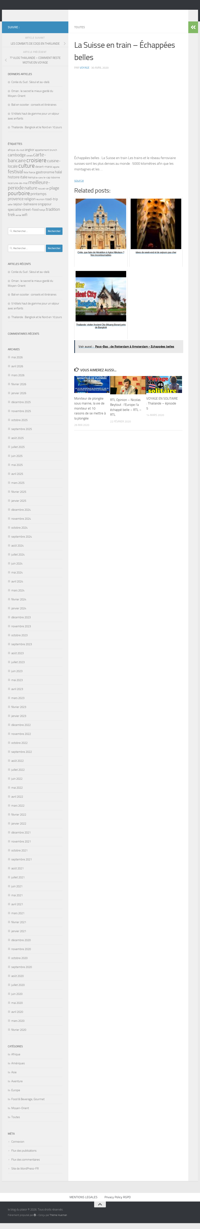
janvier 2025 (18, 506)
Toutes (79, 33)
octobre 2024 (19, 533)
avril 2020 (17, 1017)
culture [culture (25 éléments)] (26, 171)
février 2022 (18, 820)
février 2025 (18, 497)
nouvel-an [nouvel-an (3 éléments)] (43, 194)
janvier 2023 (18, 722)
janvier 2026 (18, 399)
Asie (14, 1078)
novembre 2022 (21, 739)
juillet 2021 (18, 883)
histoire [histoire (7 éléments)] (14, 183)
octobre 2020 (19, 964)
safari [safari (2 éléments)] (10, 210)
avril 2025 (17, 479)
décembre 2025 (21, 408)
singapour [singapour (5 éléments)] (45, 210)
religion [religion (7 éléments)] (30, 205)
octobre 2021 (19, 856)
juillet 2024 (18, 560)
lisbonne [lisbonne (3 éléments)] (55, 183)
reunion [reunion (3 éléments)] (40, 205)
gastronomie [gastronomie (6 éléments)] (45, 178)
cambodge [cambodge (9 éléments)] (17, 160)
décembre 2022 (21, 731)
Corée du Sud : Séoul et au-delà (30, 88)
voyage (84, 73)
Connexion (17, 1147)
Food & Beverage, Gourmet (28, 1105)
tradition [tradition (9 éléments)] (53, 215)
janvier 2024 (18, 614)
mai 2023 (17, 686)
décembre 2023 (21, 623)
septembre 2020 (21, 973)
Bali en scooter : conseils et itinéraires (33, 110)
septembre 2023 (21, 650)
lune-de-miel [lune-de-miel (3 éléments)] (20, 189)
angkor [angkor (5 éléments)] (29, 155)
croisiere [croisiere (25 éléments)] (36, 166)
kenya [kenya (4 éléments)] (31, 183)
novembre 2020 (21, 955)
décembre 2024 (21, 515)
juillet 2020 (18, 991)
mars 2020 (17, 1026)
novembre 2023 (21, 632)
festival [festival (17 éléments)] (15, 177)
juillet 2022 (18, 775)
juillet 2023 (18, 668)
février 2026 (18, 390)
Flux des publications (24, 1156)
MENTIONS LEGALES (83, 1203)
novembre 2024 (21, 524)
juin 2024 (16, 569)
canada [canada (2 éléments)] (29, 161)
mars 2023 (17, 704)
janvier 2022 (18, 829)
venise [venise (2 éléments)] (18, 221)
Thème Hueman (58, 1220)
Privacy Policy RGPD (117, 1203)
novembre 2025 (21, 417)
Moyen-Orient (20, 1114)
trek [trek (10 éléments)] (11, 220)
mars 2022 (17, 811)
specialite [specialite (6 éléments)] (14, 215)
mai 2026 (17, 363)
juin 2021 (16, 892)
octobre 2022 (19, 748)
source (79, 186)
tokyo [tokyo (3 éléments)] (42, 215)
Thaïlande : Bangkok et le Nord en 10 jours (36, 133)
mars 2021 (17, 919)
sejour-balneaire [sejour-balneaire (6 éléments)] (25, 210)
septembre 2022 (21, 757)
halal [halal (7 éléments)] (58, 178)
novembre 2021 (21, 847)
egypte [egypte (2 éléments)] (56, 173)
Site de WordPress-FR (25, 1174)
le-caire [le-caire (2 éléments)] (39, 183)
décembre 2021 (21, 838)
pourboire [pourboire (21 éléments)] (19, 199)
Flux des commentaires (25, 1165)
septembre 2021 (21, 865)
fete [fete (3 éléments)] (26, 178)
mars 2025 (17, 488)
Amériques (18, 1069)
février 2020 (18, 1035)
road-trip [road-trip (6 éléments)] (51, 205)
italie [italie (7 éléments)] (24, 183)
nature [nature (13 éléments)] (30, 193)
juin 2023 (16, 677)
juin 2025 (16, 462)
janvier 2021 (18, 937)
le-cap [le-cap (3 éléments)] (46, 183)
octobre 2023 (19, 641)
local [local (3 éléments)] (10, 189)
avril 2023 (17, 695)
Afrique (15, 1060)
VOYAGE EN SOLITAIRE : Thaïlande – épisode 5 (162, 409)
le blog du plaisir (35, 13)
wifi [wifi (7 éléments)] (24, 220)
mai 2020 (17, 1008)
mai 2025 (17, 470)
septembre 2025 (21, 435)
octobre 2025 (19, 426)
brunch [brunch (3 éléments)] (53, 155)
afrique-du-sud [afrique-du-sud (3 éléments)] (16, 155)
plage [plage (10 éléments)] (54, 193)
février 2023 (18, 713)
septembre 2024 (21, 542)
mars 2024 (17, 596)
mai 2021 (17, 901)
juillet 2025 (18, 453)
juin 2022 (16, 784)
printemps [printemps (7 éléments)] (38, 199)
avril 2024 (17, 587)
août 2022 (17, 766)
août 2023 (17, 659)
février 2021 (18, 928)
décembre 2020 (21, 946)
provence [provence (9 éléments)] (16, 204)
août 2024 (17, 551)
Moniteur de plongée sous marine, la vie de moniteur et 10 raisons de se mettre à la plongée (90, 414)
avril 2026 (17, 372)
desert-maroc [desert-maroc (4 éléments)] (43, 172)
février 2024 (18, 605)
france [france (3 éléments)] (32, 178)
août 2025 (17, 444)
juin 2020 (16, 1000)
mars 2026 (17, 381)
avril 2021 (17, 910)
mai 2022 (17, 793)
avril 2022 (17, 802)
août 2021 (17, 874)
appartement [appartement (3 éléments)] (42, 155)
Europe (15, 1096)
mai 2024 (17, 578)
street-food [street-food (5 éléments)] (30, 215)
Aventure (17, 1087)
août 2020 (17, 982)
